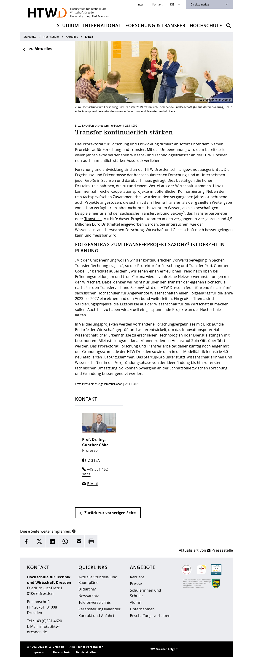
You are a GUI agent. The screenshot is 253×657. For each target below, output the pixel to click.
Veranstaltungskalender (99, 609)
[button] (73, 531)
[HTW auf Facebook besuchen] (212, 649)
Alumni (136, 602)
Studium (68, 25)
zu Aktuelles (37, 48)
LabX (108, 357)
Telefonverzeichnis (94, 602)
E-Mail (92, 483)
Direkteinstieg (200, 4)
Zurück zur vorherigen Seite (107, 512)
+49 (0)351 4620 (48, 620)
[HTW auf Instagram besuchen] (194, 649)
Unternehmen (142, 609)
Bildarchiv (87, 589)
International (102, 25)
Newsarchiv (88, 595)
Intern (141, 4)
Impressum (39, 652)
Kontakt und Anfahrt (96, 615)
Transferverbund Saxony (162, 213)
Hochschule (206, 25)
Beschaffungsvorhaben (150, 615)
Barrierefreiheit (87, 652)
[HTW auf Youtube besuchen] (221, 649)
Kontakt (157, 4)
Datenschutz (62, 652)
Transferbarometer (210, 213)
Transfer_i (93, 218)
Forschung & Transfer (155, 25)
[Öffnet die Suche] (228, 25)
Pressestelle (222, 550)
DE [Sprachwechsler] (172, 4)
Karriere (137, 577)
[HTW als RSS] (184, 649)
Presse (136, 583)
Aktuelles (72, 36)
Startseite (30, 36)
